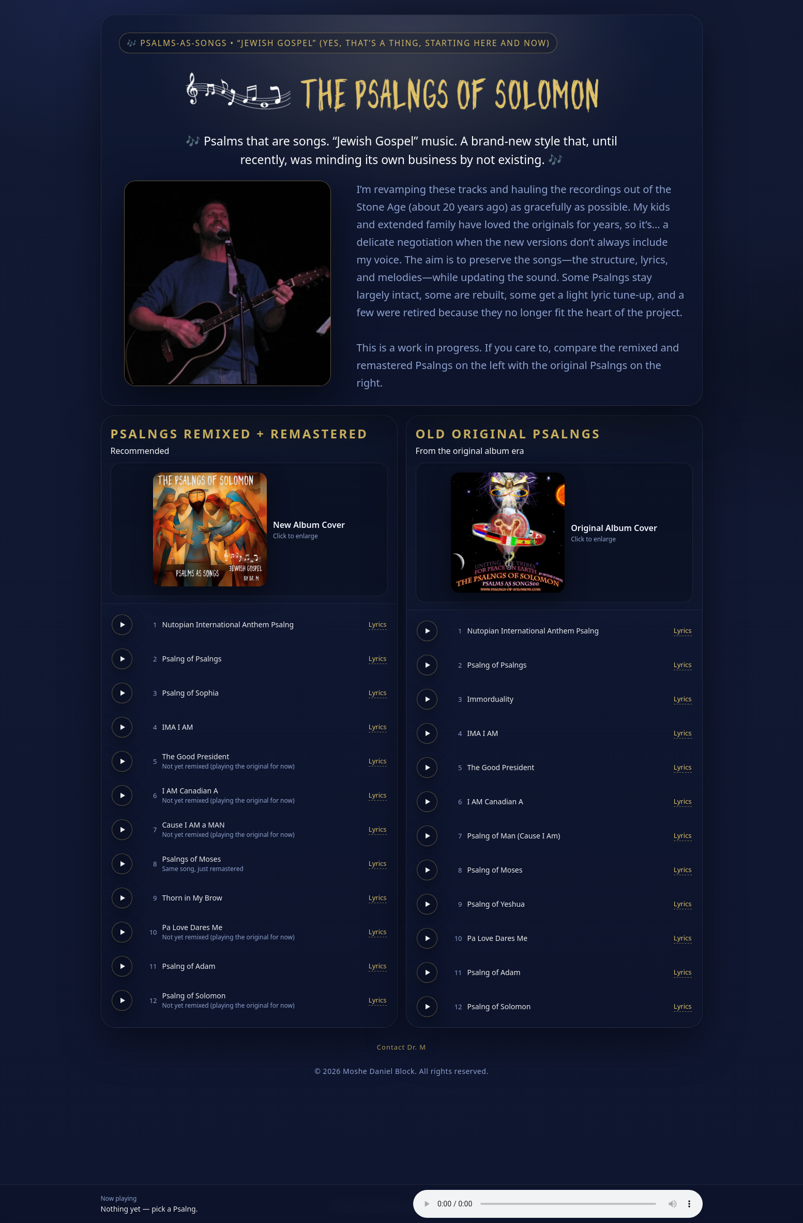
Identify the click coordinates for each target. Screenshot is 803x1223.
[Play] (122, 624)
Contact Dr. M (401, 1047)
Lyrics (378, 624)
